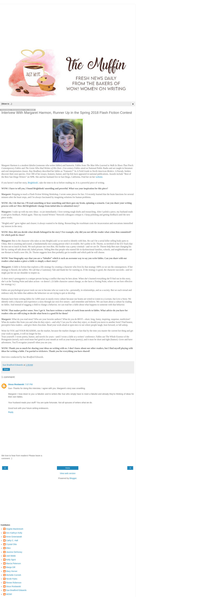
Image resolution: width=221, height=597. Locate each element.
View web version (68, 473)
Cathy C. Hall (12, 540)
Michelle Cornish (13, 575)
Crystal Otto (11, 544)
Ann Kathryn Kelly (14, 533)
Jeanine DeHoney (14, 552)
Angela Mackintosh (14, 529)
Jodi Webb (11, 556)
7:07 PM (29, 384)
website (99, 177)
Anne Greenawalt (14, 537)
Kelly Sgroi (11, 560)
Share (6, 369)
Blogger (73, 478)
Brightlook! (33, 182)
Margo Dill (10, 567)
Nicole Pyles (11, 579)
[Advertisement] (67, 24)
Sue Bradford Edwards (16, 590)
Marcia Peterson (13, 563)
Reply (10, 412)
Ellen (8, 548)
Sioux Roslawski (16, 384)
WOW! (9, 594)
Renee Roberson (13, 582)
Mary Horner (11, 571)
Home (67, 468)
